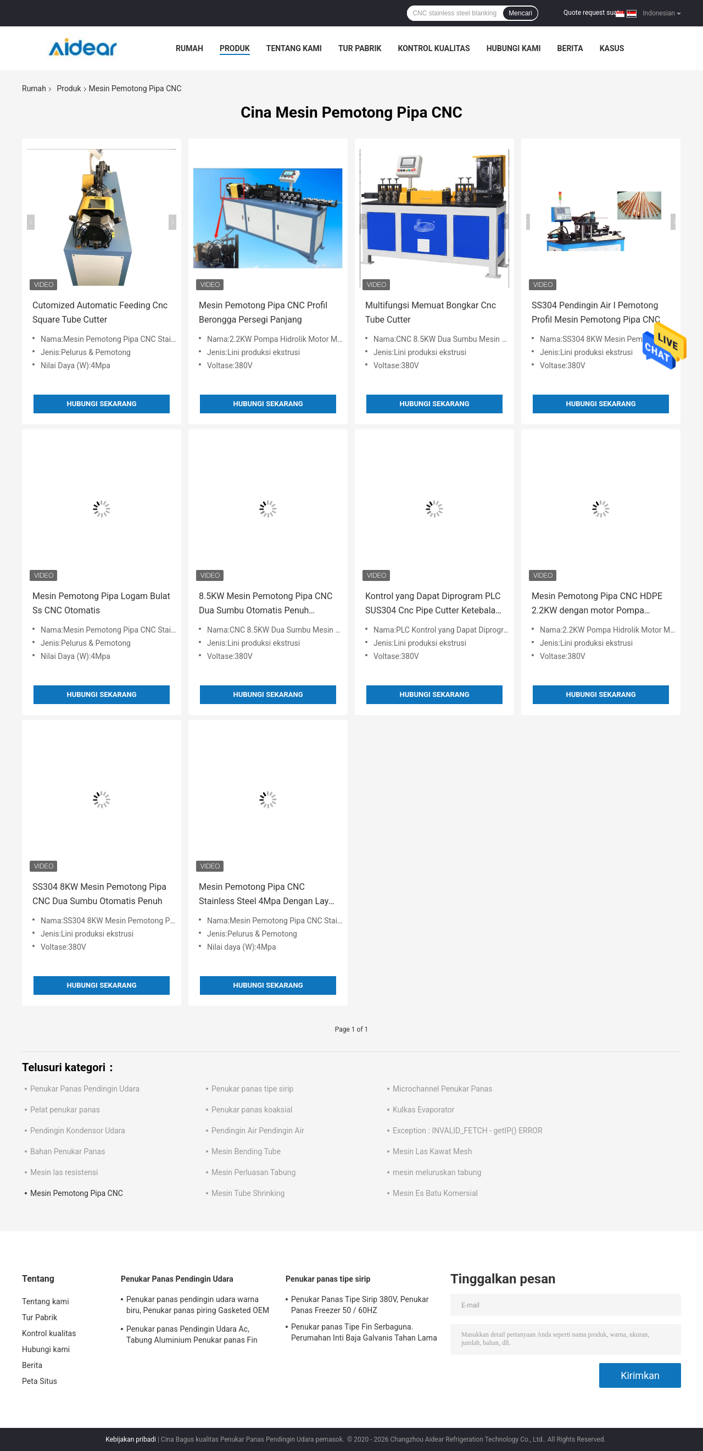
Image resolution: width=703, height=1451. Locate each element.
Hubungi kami (514, 48)
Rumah (189, 48)
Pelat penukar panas (65, 1109)
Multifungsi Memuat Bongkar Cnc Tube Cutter (430, 312)
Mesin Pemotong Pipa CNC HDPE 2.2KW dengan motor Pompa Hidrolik (597, 604)
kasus (612, 48)
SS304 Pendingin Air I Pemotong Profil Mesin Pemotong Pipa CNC (596, 312)
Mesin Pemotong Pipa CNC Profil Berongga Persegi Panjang (263, 312)
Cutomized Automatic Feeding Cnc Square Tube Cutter (100, 312)
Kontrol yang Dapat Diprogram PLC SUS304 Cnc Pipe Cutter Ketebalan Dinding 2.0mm (433, 604)
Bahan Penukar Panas (67, 1151)
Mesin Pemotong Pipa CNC (76, 1193)
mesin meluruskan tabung (437, 1172)
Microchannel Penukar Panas (442, 1088)
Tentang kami (294, 48)
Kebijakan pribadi (130, 1439)
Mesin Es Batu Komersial (435, 1193)
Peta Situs (39, 1381)
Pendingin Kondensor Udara (77, 1130)
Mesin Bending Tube (246, 1151)
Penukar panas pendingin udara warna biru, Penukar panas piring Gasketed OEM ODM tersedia (197, 1306)
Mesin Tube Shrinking (247, 1193)
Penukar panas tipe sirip (252, 1088)
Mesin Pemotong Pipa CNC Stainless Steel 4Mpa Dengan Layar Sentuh (267, 895)
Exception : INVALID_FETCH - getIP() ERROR (468, 1130)
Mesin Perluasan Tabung (253, 1172)
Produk (235, 48)
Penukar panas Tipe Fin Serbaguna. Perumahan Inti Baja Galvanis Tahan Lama (364, 1332)
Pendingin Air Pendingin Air (257, 1130)
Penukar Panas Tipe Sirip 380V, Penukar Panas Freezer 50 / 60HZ (359, 1305)
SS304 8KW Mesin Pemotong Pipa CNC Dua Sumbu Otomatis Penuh (99, 894)
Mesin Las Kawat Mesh (432, 1151)
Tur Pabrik (360, 48)
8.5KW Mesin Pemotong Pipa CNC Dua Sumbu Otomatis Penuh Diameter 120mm (265, 604)
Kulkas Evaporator (423, 1109)
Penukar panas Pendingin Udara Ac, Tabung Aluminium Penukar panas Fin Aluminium (192, 1336)
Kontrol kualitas (434, 48)
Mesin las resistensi (64, 1172)
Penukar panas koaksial (252, 1109)
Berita (570, 48)
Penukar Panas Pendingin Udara (85, 1088)
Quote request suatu (593, 12)
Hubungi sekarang (101, 404)
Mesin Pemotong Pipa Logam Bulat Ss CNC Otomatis (101, 603)
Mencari (520, 13)
